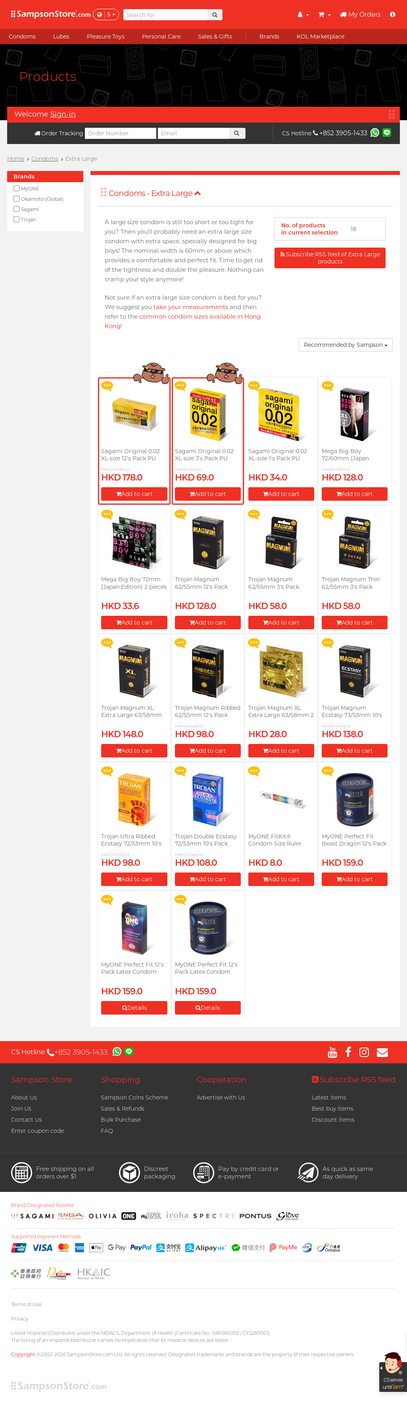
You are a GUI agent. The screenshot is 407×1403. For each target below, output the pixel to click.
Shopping (120, 1079)
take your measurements (191, 307)
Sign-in (63, 114)
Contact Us (26, 1119)
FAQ (107, 1130)
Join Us (21, 1108)
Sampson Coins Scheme (134, 1097)
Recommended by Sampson (346, 344)
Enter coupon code (37, 1130)
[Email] (193, 133)
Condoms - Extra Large (155, 193)
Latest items (329, 1097)
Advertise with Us (221, 1097)
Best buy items (332, 1108)
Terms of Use (26, 1304)
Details (134, 1007)
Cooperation (222, 1079)
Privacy (19, 1319)
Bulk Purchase (121, 1119)
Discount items (333, 1119)
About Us (24, 1097)
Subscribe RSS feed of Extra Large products (330, 258)
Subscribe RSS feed (354, 1079)
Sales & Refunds (122, 1108)
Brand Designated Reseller (42, 1205)
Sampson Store (41, 1079)
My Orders (360, 14)
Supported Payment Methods (46, 1236)
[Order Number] (120, 133)
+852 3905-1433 (340, 133)
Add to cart (134, 494)
